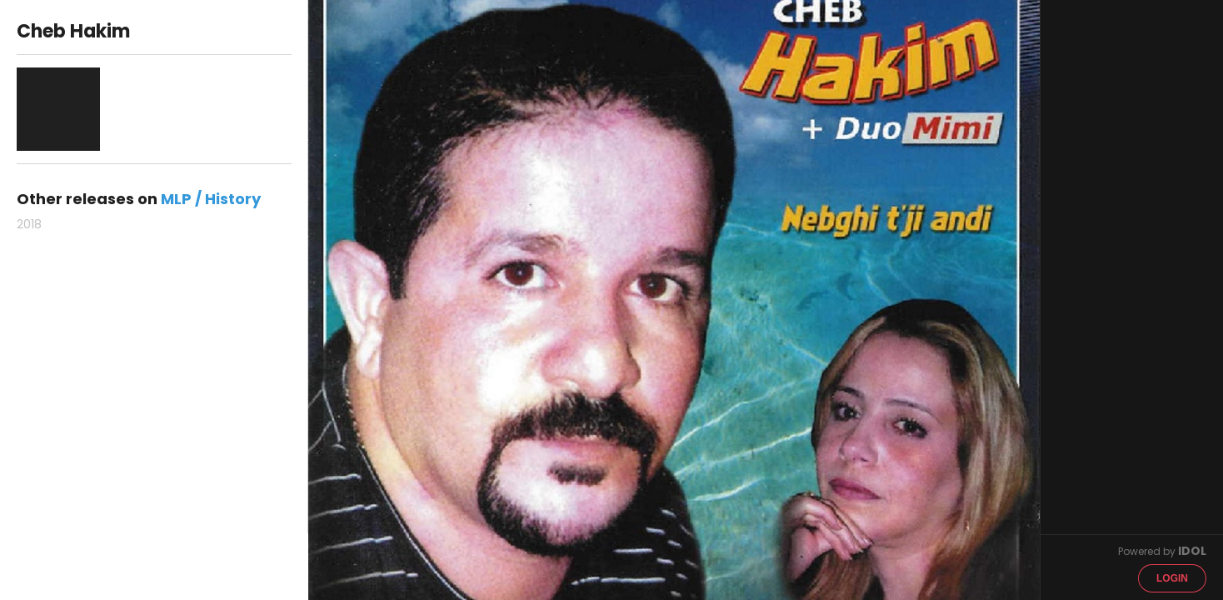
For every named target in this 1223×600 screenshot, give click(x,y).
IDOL (1192, 550)
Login (1172, 578)
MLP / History (211, 198)
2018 (29, 224)
